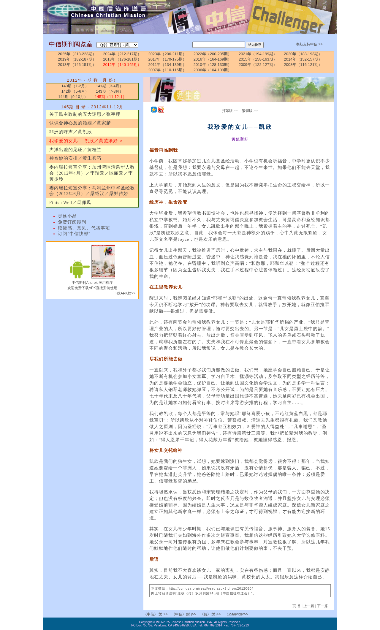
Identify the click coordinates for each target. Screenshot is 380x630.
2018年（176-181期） (122, 59)
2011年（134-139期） (167, 64)
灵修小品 (67, 216)
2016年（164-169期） (213, 59)
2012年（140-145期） (122, 64)
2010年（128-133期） (213, 64)
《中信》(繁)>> (155, 614)
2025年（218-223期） (77, 54)
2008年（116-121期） (303, 64)
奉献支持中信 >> (309, 44)
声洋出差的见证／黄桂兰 (75, 149)
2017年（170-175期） (167, 59)
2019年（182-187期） (77, 59)
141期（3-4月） (109, 86)
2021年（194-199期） (258, 54)
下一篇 (322, 606)
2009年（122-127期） (258, 64)
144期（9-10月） (73, 96)
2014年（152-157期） (303, 59)
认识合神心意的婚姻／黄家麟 (80, 123)
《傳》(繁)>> (210, 614)
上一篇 (308, 606)
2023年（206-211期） (167, 54)
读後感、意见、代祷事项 (84, 228)
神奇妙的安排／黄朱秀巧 (75, 158)
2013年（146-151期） (77, 64)
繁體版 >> (250, 111)
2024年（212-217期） (122, 54)
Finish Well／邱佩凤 (70, 202)
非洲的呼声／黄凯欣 (70, 131)
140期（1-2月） (75, 86)
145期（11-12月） (110, 96)
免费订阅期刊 (72, 222)
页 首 (297, 606)
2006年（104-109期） (213, 70)
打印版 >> (230, 111)
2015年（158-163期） (258, 59)
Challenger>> (237, 614)
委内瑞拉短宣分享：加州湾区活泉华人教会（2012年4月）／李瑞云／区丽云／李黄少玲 (92, 173)
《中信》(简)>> (184, 614)
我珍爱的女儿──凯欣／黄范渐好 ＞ (86, 140)
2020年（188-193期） (303, 54)
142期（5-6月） (75, 91)
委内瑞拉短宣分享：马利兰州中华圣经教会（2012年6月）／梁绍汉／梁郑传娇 (92, 191)
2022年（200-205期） (213, 54)
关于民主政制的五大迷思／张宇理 (85, 114)
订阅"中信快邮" (74, 233)
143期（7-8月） (109, 91)
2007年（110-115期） (167, 70)
